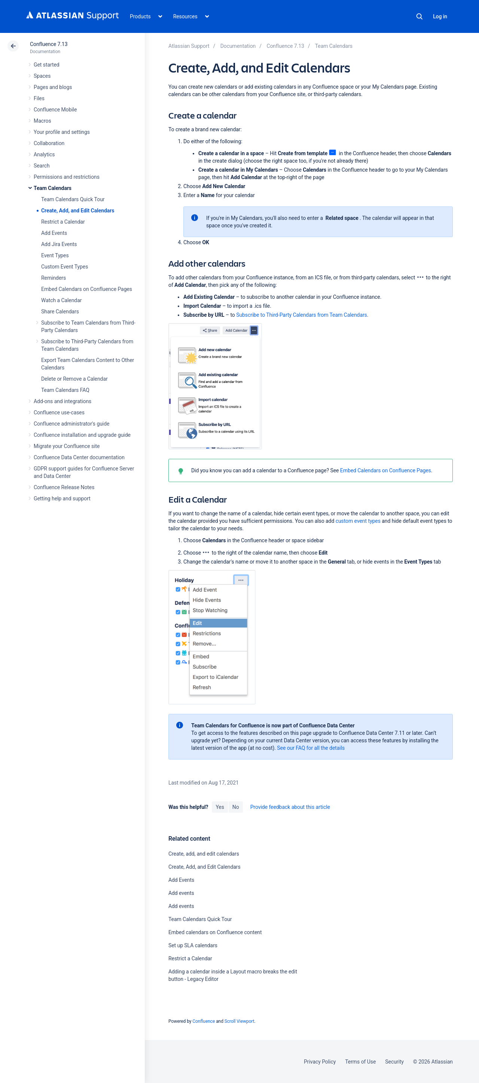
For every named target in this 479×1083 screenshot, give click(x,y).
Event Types (55, 255)
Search (419, 16)
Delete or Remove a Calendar (74, 379)
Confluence (203, 1021)
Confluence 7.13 (48, 44)
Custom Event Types (64, 267)
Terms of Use (360, 1062)
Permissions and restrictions (67, 177)
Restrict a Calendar (63, 222)
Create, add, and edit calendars (203, 854)
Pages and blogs (53, 87)
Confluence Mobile (55, 110)
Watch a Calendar (61, 300)
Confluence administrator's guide (71, 424)
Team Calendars (52, 188)
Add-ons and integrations (62, 401)
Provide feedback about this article (290, 807)
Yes (220, 807)
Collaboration (49, 143)
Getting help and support (62, 498)
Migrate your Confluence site (67, 446)
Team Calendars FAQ (65, 390)
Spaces (42, 76)
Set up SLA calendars (192, 945)
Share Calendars (60, 312)
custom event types (358, 521)
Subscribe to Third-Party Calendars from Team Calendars (301, 315)
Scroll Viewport (239, 1021)
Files (39, 98)
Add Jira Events (59, 244)
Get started (47, 65)
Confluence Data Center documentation (79, 457)
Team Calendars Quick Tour (72, 199)
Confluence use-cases (59, 412)
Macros (42, 121)
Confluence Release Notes (64, 487)
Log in (440, 16)
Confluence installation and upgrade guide (82, 435)
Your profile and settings (62, 132)
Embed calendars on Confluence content (215, 932)
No (235, 807)
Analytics (44, 154)
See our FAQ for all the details (311, 748)
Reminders (53, 278)
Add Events (54, 233)
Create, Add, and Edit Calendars (77, 211)
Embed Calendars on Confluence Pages (86, 289)
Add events (181, 893)
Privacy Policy (320, 1062)
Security (394, 1062)
